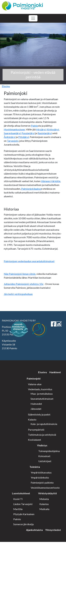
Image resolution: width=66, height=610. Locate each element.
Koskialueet (34, 439)
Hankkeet (55, 372)
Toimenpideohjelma (49, 450)
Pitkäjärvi (23, 136)
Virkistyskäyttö (47, 493)
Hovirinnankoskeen (14, 129)
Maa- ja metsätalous (42, 393)
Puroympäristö (36, 429)
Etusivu (6, 86)
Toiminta (34, 466)
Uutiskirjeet (44, 461)
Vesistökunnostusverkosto (45, 487)
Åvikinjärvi (9, 136)
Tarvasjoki (12, 140)
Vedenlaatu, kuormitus (40, 389)
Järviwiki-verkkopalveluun (18, 293)
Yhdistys (42, 445)
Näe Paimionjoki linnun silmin (19, 273)
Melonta (44, 498)
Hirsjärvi (41, 129)
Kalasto (32, 419)
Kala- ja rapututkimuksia (44, 423)
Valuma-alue (34, 384)
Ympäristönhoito (40, 477)
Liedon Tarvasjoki (22, 503)
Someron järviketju (23, 524)
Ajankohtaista (34, 529)
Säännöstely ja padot (39, 414)
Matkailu (44, 509)
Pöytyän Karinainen (23, 514)
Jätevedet (36, 408)
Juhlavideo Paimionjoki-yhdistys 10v (23, 283)
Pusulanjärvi (28, 133)
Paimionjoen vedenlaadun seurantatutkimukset (29, 261)
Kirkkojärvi (53, 129)
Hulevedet (36, 403)
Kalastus (44, 503)
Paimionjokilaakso (31, 188)
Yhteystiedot (53, 529)
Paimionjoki (34, 378)
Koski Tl (17, 498)
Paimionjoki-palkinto (42, 482)
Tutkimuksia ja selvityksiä (42, 434)
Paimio (17, 519)
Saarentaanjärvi (12, 133)
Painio (34, 125)
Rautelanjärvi (45, 133)
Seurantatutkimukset (42, 398)
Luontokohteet (21, 493)
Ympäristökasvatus (41, 472)
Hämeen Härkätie (50, 181)
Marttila (17, 509)
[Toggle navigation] (33, 18)
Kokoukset (44, 456)
